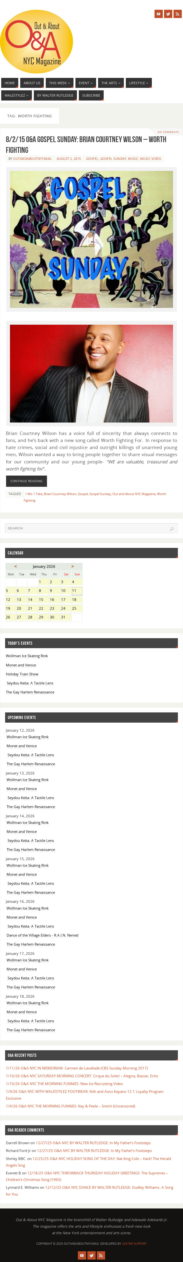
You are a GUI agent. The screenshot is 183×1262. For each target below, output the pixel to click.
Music (133, 159)
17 (66, 600)
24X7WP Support (134, 1244)
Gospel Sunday (113, 159)
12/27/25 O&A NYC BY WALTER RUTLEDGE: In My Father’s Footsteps (93, 1142)
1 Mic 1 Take (34, 494)
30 (55, 617)
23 (55, 609)
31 (66, 617)
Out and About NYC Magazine (134, 494)
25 (77, 609)
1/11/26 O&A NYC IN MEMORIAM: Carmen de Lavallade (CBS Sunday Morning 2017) (77, 1068)
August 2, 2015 (69, 159)
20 (22, 609)
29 (44, 617)
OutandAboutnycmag (32, 159)
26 (11, 617)
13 (22, 600)
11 (77, 591)
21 (33, 609)
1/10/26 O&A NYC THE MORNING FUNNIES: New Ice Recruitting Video (64, 1083)
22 (44, 609)
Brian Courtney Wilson (60, 494)
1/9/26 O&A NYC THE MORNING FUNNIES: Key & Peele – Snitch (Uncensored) (70, 1106)
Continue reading (26, 481)
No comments (167, 132)
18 (77, 600)
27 (22, 617)
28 (33, 617)
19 (11, 609)
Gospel (92, 159)
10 (66, 591)
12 (11, 600)
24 (66, 609)
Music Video (150, 159)
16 (55, 600)
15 (44, 600)
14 (33, 600)
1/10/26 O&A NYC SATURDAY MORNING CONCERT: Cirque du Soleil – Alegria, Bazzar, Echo (82, 1075)
